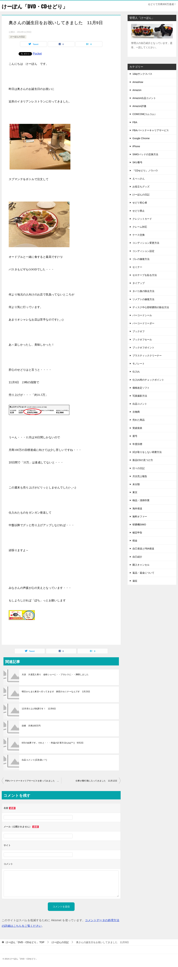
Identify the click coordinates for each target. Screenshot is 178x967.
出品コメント (139, 403)
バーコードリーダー (143, 323)
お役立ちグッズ (140, 186)
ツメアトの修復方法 (143, 299)
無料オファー (139, 516)
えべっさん (138, 178)
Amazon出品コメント (144, 98)
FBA (134, 122)
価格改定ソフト (140, 387)
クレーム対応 (139, 226)
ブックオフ (138, 331)
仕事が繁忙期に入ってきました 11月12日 (96, 781)
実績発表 (137, 428)
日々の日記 (138, 468)
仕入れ (136, 371)
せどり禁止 (138, 210)
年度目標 (137, 444)
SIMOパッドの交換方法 (145, 154)
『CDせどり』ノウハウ (145, 170)
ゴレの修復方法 (140, 259)
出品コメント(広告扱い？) (34, 760)
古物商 (136, 411)
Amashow (137, 82)
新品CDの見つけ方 (142, 460)
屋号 (134, 436)
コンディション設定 (143, 251)
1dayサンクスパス (142, 73)
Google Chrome (141, 138)
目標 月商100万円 (31, 726)
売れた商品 (138, 419)
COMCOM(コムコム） (144, 114)
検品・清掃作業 (140, 500)
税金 (134, 540)
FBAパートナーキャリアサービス (150, 130)
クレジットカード (142, 218)
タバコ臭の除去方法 (143, 291)
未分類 (136, 484)
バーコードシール (142, 315)
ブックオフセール (142, 339)
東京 (134, 492)
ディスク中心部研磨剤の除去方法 (150, 307)
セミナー (137, 267)
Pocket (37, 53)
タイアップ (138, 283)
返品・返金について (143, 572)
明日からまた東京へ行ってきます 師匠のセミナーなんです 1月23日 (56, 691)
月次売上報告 (139, 476)
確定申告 (137, 532)
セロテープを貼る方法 (144, 275)
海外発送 (137, 508)
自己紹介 (137, 556)
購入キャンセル (140, 564)
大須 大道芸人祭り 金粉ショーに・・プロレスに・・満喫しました (56, 674)
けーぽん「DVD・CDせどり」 (36, 6)
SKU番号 (137, 162)
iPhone (136, 146)
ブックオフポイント (143, 347)
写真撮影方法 (139, 395)
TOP (25, 942)
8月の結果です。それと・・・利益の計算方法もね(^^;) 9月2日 (53, 743)
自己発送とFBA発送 (143, 548)
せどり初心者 (139, 202)
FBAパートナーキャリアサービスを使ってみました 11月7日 (33, 781)
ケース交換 (138, 234)
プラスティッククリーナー (147, 355)
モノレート (138, 363)
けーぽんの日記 (17, 37)
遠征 (134, 580)
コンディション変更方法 (145, 242)
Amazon (136, 90)
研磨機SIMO (139, 524)
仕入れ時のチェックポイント (148, 379)
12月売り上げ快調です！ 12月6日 (39, 708)
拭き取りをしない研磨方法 (147, 452)
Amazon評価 (139, 106)
